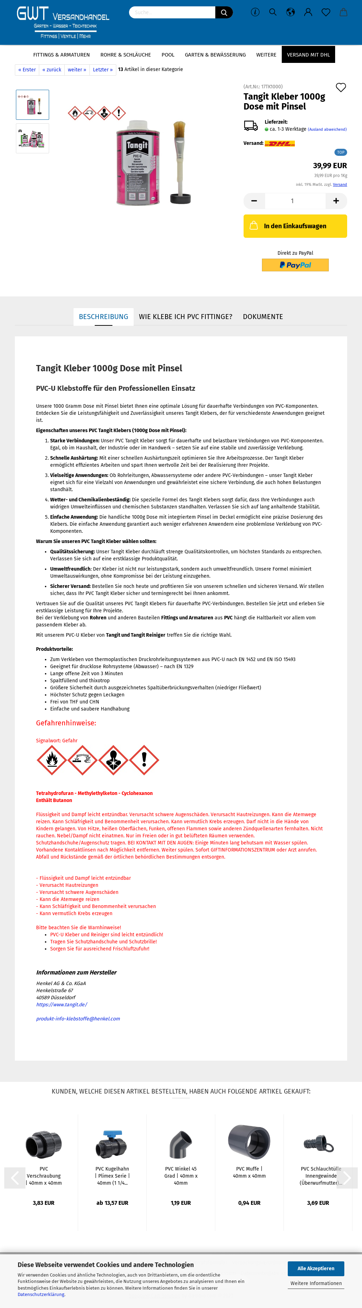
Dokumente (263, 316)
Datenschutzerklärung (41, 1294)
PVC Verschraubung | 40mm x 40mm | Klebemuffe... (43, 1176)
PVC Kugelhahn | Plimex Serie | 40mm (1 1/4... (112, 1176)
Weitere (266, 55)
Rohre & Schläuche (125, 55)
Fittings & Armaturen (61, 55)
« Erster (27, 70)
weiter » (77, 70)
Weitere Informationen (316, 1283)
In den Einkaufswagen (287, 225)
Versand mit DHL (308, 55)
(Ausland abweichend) (327, 129)
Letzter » (103, 70)
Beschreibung (103, 316)
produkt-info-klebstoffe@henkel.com (78, 1019)
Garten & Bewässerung (215, 55)
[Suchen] (224, 12)
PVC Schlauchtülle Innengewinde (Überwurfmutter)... (321, 1176)
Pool (168, 55)
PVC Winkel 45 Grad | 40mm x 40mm (181, 1176)
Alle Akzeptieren (316, 1269)
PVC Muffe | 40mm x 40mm (249, 1172)
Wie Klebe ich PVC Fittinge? (185, 316)
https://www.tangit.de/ (61, 1005)
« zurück (51, 70)
